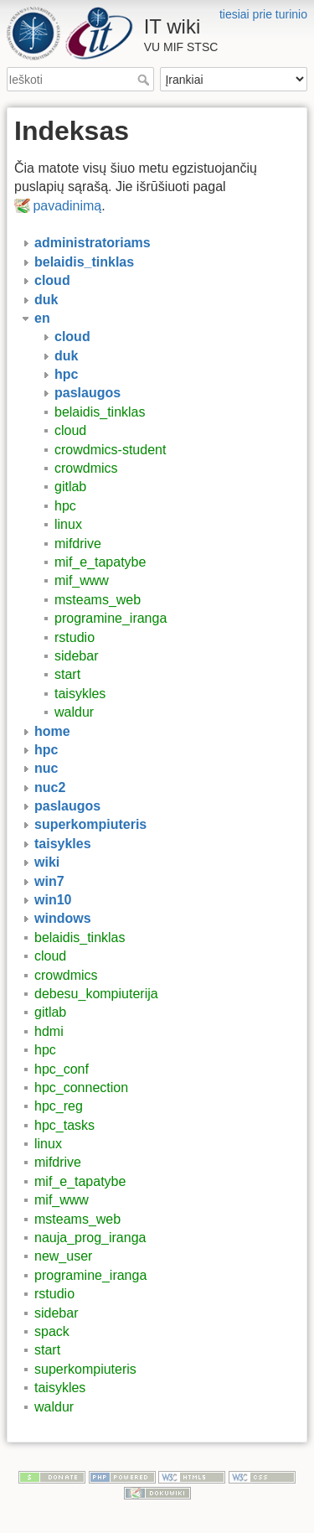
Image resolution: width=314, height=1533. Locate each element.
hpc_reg (58, 1106)
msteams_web (97, 600)
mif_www (81, 580)
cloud (70, 430)
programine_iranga (110, 618)
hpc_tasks (64, 1125)
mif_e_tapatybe (100, 562)
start (67, 674)
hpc (65, 506)
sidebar (76, 656)
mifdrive (77, 543)
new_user (63, 1256)
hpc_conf (61, 1069)
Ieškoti (145, 79)
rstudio (74, 637)
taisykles (80, 693)
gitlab (70, 486)
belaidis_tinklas (100, 412)
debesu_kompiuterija (96, 994)
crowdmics (86, 468)
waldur (74, 712)
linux (68, 524)
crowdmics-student (110, 450)
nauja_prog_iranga (90, 1237)
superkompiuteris (85, 1369)
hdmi (49, 1031)
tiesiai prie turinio (263, 14)
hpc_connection (81, 1087)
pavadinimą (67, 206)
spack (51, 1331)
